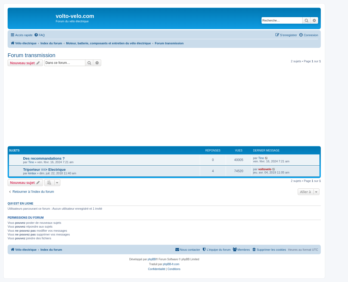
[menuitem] (39, 35)
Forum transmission (31, 55)
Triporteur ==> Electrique (44, 170)
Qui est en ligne (20, 203)
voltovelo (264, 169)
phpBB (152, 259)
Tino (31, 162)
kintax (32, 173)
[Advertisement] (171, 107)
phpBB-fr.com (171, 264)
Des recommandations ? (44, 158)
